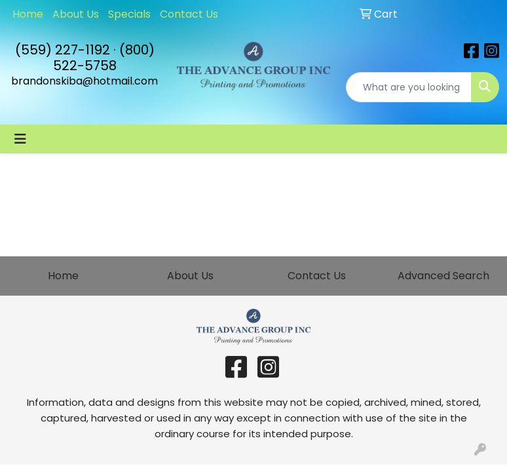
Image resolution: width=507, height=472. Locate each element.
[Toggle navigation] (20, 139)
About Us (75, 14)
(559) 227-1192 (62, 50)
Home (27, 14)
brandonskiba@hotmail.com (84, 80)
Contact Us (189, 14)
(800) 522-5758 (104, 58)
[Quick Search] (409, 87)
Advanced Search (443, 275)
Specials (129, 14)
